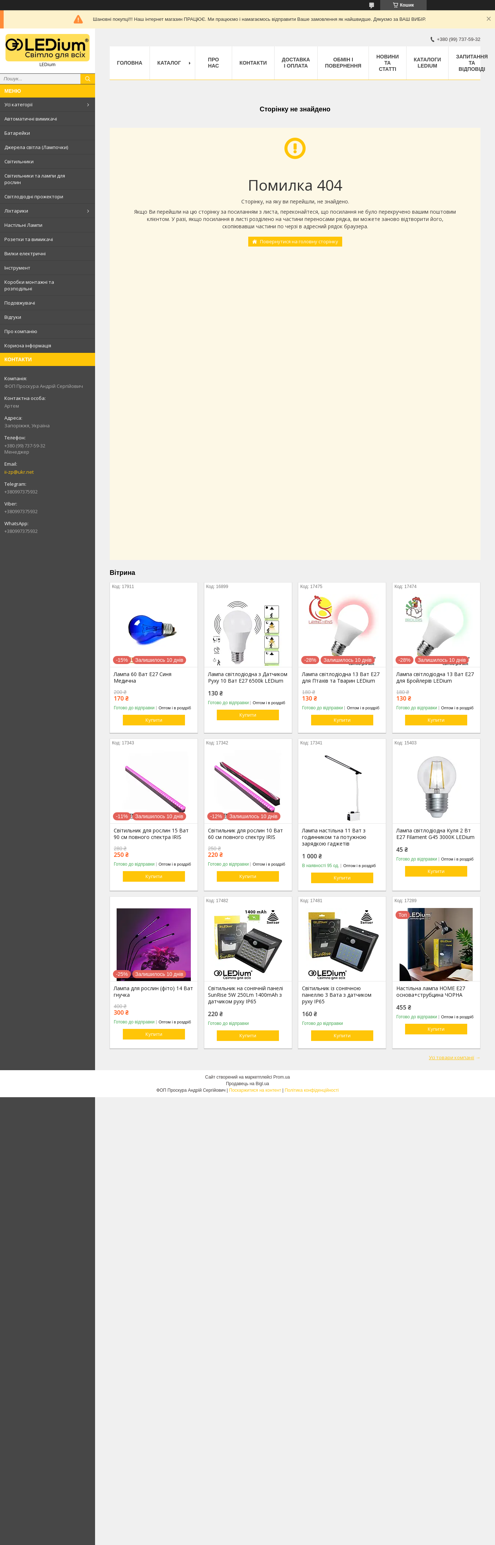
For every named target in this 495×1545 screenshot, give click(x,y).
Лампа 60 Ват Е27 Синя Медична (142, 677)
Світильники (19, 161)
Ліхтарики (16, 210)
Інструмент (17, 267)
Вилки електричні (25, 253)
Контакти (253, 63)
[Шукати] (87, 78)
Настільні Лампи (23, 225)
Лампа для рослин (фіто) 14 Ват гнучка (153, 991)
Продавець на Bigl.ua (247, 1083)
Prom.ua (281, 1077)
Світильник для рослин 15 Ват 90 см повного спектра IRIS (151, 833)
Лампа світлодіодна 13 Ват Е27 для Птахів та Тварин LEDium (340, 677)
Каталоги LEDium (427, 63)
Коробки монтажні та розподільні (29, 285)
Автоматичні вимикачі (30, 118)
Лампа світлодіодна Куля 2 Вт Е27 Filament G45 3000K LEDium (435, 833)
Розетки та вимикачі (28, 239)
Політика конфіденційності (312, 1090)
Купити (154, 720)
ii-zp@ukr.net (19, 472)
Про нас (213, 63)
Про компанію (20, 331)
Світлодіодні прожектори (33, 196)
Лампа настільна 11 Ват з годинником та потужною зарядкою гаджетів (334, 837)
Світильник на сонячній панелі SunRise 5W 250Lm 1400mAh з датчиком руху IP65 (245, 995)
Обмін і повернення (343, 63)
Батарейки (17, 133)
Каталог (169, 63)
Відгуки (12, 317)
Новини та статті (387, 63)
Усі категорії (18, 104)
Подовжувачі (19, 303)
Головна (129, 63)
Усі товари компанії (451, 1057)
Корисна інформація (27, 345)
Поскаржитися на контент (255, 1090)
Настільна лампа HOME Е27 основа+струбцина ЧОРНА (430, 991)
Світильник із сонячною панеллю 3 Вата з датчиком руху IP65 (336, 995)
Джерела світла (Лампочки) (36, 147)
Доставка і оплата (296, 63)
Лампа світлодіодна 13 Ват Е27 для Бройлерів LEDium (435, 677)
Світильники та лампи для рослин (34, 179)
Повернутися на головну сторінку (299, 241)
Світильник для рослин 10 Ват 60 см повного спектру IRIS (245, 833)
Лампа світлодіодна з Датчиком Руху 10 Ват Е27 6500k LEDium (247, 677)
